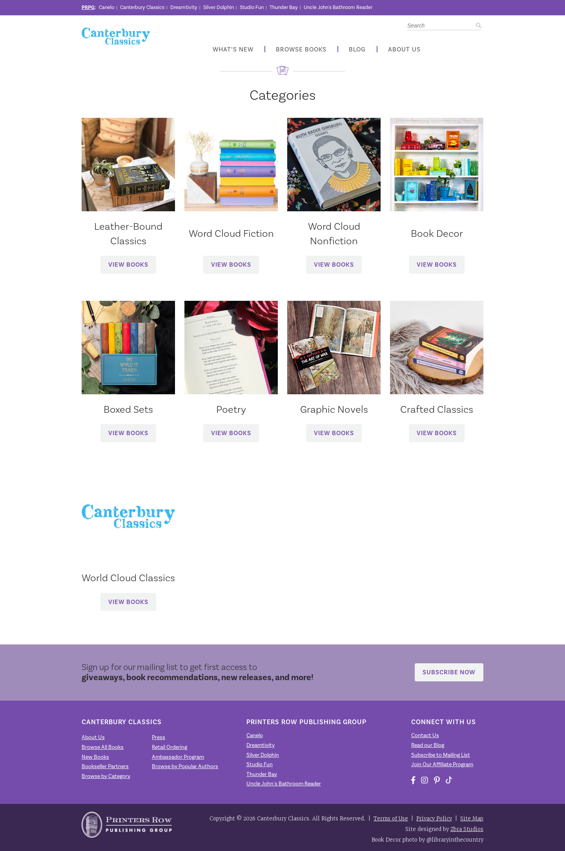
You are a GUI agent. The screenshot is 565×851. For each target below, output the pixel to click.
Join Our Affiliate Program (442, 764)
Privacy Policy (434, 818)
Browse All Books (103, 747)
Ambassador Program (178, 757)
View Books (128, 264)
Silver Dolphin (218, 7)
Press (158, 737)
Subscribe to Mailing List (440, 755)
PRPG (88, 7)
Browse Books (301, 49)
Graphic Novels (334, 409)
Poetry (231, 409)
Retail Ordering (169, 747)
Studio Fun (252, 7)
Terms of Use (391, 818)
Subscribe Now (449, 672)
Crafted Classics (436, 409)
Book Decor (437, 233)
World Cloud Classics (128, 578)
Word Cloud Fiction (231, 233)
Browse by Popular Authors (185, 766)
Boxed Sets (128, 409)
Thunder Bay (284, 7)
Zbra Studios (466, 829)
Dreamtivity (183, 7)
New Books (95, 757)
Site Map (471, 818)
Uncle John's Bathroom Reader (338, 7)
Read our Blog (427, 745)
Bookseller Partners (105, 766)
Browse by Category (106, 776)
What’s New (233, 49)
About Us (404, 49)
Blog (357, 49)
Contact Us (425, 735)
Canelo (106, 7)
